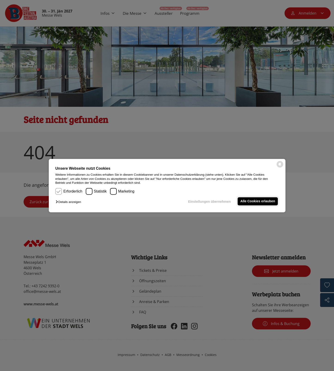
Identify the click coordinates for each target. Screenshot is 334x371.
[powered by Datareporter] (280, 167)
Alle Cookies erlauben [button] (257, 201)
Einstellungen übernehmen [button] (209, 202)
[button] (69, 202)
